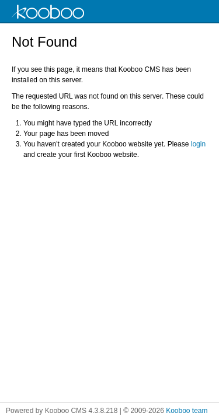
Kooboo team (186, 411)
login (198, 144)
